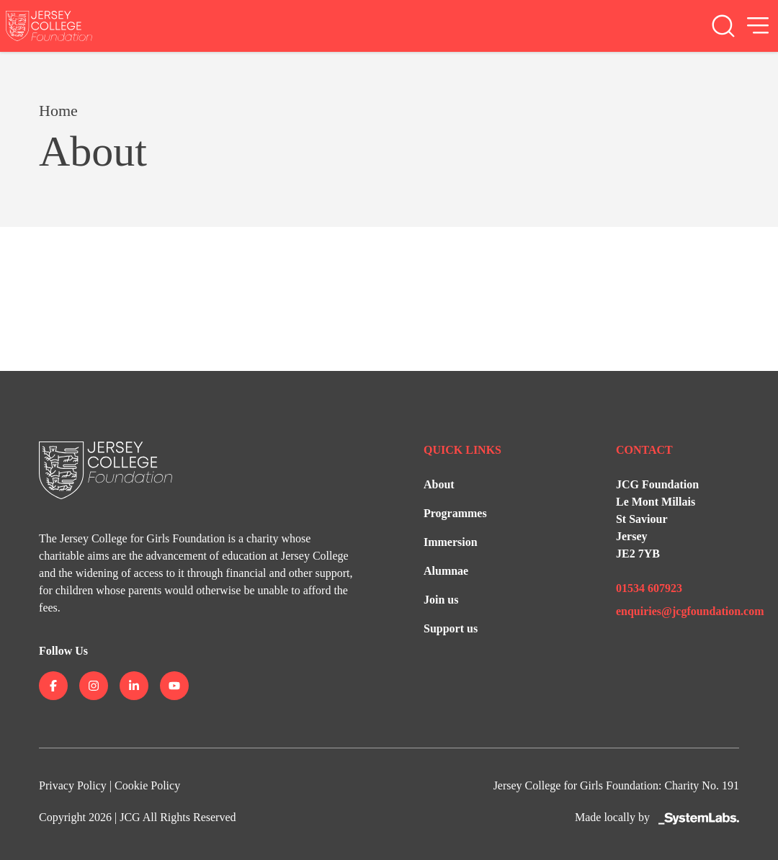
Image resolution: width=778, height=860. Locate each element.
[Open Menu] (757, 26)
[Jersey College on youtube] (174, 685)
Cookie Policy (147, 785)
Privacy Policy (73, 785)
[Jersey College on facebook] (53, 685)
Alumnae (446, 571)
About (439, 484)
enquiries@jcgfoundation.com (690, 611)
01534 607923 (649, 588)
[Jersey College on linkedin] (134, 685)
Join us (441, 600)
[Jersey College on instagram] (93, 685)
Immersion (451, 542)
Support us (451, 628)
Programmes (455, 513)
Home (58, 111)
